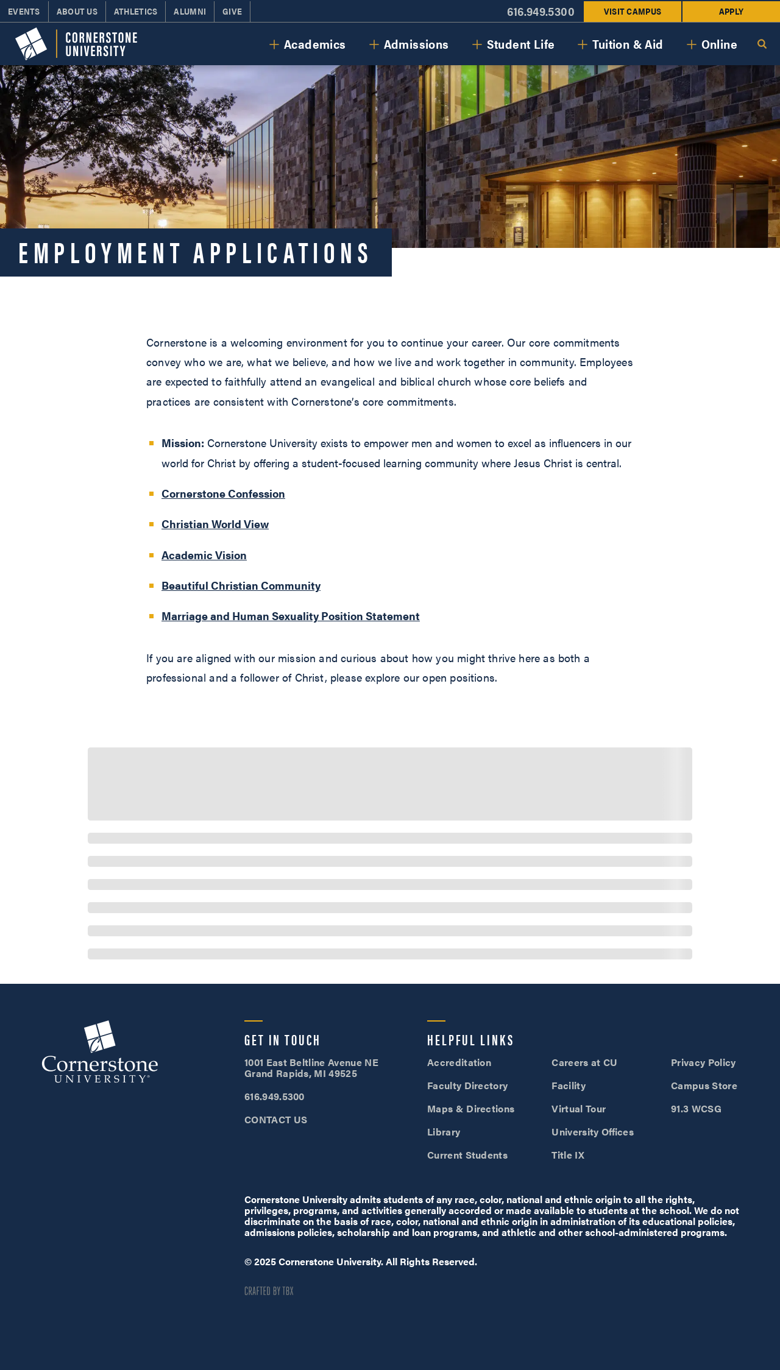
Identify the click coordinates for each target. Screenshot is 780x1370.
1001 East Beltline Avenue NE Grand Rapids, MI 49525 (311, 1067)
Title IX (567, 1155)
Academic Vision (204, 554)
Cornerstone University (100, 1053)
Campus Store (704, 1085)
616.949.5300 (541, 11)
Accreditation (459, 1062)
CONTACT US (275, 1119)
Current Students (467, 1155)
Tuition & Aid (627, 43)
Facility (568, 1085)
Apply (731, 11)
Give (232, 11)
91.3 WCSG (696, 1108)
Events (24, 11)
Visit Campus (632, 11)
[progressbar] (390, 784)
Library (443, 1132)
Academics (315, 43)
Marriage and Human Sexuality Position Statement (290, 615)
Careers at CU (584, 1062)
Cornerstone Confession (223, 493)
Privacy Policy (703, 1062)
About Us (77, 11)
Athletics (136, 11)
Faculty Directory (467, 1085)
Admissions (416, 43)
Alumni (190, 11)
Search (762, 44)
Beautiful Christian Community (241, 585)
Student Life (521, 43)
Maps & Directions (470, 1108)
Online (719, 43)
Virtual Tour (578, 1108)
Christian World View (215, 523)
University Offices (592, 1132)
